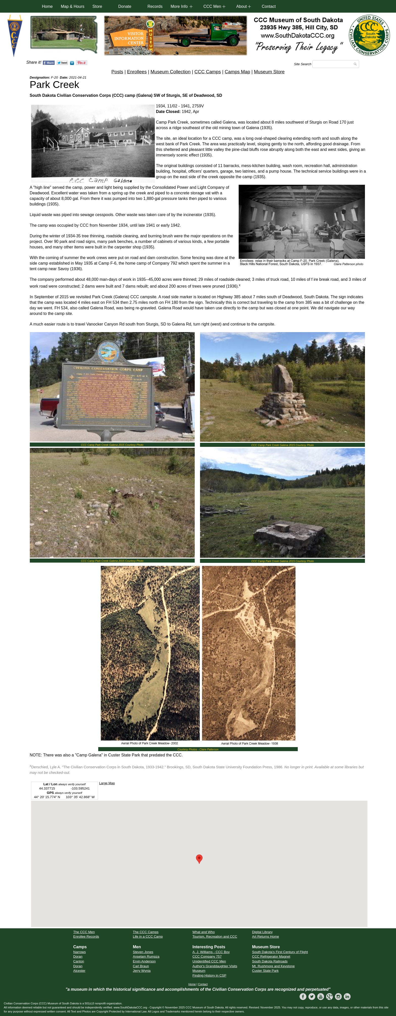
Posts (117, 71)
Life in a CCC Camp (148, 936)
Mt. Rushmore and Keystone (273, 966)
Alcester (79, 971)
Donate (124, 6)
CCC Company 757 (207, 956)
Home (47, 6)
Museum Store (269, 71)
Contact (269, 6)
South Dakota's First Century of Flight (280, 952)
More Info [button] (179, 6)
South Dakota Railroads (270, 961)
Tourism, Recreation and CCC (214, 936)
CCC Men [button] (212, 6)
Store (97, 6)
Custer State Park (265, 971)
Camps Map (237, 71)
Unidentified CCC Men (209, 961)
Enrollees (137, 71)
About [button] (241, 6)
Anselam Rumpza (146, 956)
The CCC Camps (145, 932)
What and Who (203, 932)
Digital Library (262, 932)
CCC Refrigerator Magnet (271, 956)
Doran (77, 956)
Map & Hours (72, 6)
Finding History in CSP (209, 975)
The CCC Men (84, 932)
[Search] (335, 64)
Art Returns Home (265, 936)
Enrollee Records (86, 936)
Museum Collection (171, 71)
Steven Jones (143, 952)
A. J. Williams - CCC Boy (211, 952)
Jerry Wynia (142, 971)
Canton (78, 961)
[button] (199, 859)
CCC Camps (207, 71)
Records (155, 6)
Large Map (107, 783)
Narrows (79, 952)
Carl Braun (141, 966)
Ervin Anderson (144, 961)
